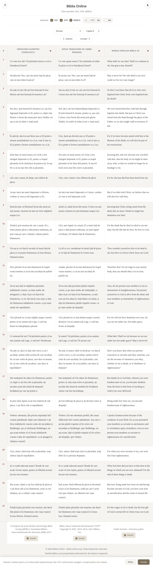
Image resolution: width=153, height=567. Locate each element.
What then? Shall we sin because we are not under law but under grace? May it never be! (127, 338)
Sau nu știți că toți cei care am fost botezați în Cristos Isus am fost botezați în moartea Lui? (79, 92)
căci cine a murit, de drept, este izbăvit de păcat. (29, 180)
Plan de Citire (81, 562)
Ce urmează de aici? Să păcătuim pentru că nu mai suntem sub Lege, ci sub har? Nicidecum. (31, 338)
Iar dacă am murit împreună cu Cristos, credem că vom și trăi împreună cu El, (80, 194)
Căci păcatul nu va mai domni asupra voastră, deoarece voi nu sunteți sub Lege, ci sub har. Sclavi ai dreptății (79, 321)
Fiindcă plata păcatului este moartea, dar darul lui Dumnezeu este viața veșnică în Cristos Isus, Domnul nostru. (79, 511)
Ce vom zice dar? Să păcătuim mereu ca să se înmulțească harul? (30, 63)
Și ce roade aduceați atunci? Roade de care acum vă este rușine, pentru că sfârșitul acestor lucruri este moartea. (31, 470)
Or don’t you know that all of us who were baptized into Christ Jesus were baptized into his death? (127, 94)
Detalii (31, 538)
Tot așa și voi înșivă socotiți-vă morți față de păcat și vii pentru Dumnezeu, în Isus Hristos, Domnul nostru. (30, 252)
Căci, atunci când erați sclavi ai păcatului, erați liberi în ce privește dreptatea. (80, 453)
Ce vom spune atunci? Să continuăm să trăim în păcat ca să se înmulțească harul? (79, 63)
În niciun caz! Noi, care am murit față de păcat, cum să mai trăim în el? (77, 77)
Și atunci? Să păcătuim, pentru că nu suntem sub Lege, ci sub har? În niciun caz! (79, 338)
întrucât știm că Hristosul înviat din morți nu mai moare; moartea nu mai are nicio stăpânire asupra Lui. (31, 211)
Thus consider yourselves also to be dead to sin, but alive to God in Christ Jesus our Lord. (128, 250)
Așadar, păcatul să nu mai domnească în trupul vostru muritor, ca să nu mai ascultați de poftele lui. (80, 271)
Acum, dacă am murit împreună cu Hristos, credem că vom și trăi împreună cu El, (29, 194)
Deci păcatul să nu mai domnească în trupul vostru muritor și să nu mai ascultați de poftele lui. (31, 271)
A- (86, 20)
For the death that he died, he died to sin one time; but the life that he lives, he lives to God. (128, 227)
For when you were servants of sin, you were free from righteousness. (127, 453)
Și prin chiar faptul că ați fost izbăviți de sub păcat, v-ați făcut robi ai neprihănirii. (30, 403)
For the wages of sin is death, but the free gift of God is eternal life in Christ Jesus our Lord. (128, 509)
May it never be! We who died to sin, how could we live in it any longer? (126, 77)
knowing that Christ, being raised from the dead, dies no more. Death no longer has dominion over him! (126, 211)
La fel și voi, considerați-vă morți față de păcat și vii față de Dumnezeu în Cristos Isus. (80, 250)
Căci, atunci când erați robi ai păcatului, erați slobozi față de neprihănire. (30, 453)
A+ (98, 20)
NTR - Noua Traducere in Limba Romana (78, 557)
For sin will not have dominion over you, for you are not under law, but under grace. (127, 319)
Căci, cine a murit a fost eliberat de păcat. (77, 178)
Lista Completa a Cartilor (60, 562)
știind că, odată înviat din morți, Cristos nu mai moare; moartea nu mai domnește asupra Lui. (80, 209)
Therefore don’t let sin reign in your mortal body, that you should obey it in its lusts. (126, 269)
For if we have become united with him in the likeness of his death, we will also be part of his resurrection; (128, 140)
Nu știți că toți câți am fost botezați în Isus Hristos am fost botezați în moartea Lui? (29, 92)
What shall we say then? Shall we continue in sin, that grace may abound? (128, 63)
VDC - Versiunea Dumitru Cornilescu (41, 557)
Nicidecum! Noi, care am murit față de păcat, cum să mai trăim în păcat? (30, 77)
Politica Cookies (96, 562)
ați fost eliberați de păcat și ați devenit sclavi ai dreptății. (80, 403)
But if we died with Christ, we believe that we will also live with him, (128, 194)
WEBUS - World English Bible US (114, 557)
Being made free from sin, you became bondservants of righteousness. (124, 403)
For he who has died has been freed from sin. (127, 178)
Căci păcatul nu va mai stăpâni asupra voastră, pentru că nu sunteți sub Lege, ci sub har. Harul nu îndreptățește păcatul (31, 321)
